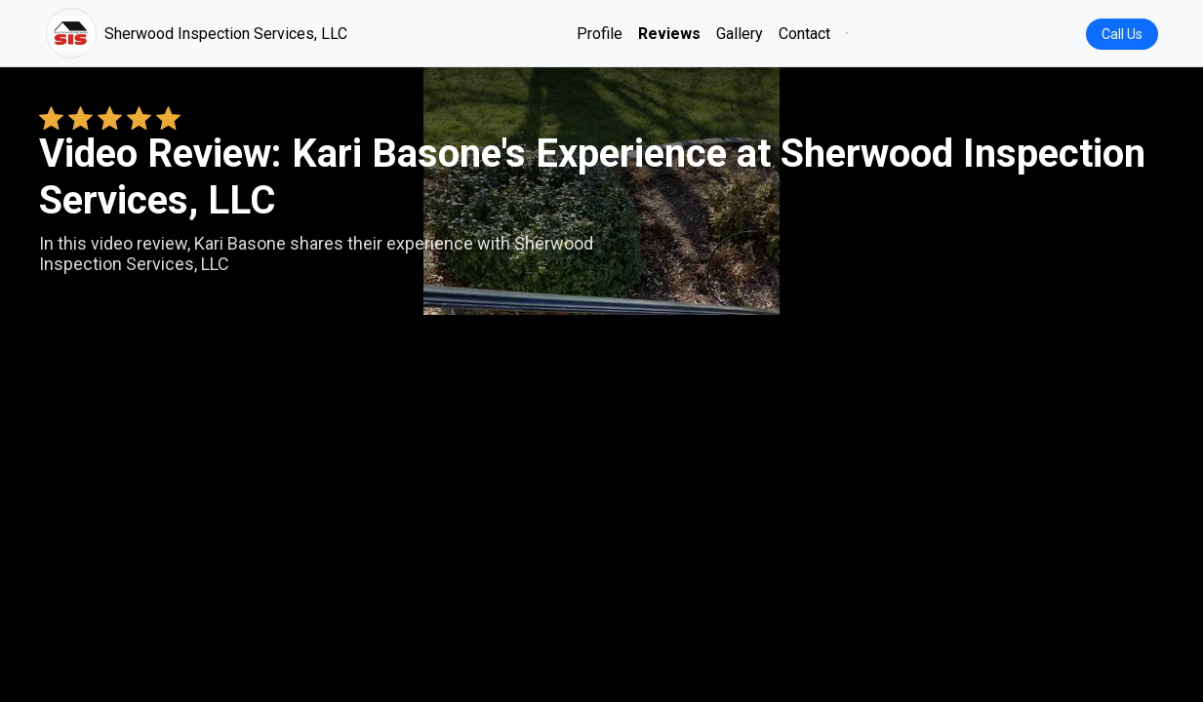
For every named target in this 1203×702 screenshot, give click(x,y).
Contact (804, 33)
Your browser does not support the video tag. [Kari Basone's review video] (602, 384)
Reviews (669, 33)
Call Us (1122, 34)
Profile (599, 33)
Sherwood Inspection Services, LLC (196, 33)
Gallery (739, 33)
